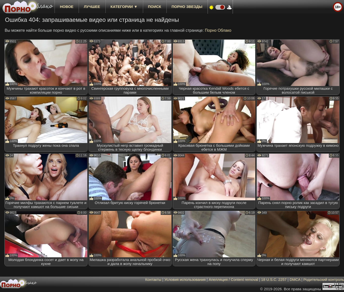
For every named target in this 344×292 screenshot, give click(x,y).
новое (66, 6)
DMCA (295, 279)
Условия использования (185, 279)
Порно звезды (187, 6)
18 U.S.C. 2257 (274, 279)
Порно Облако (218, 30)
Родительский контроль (323, 279)
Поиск (154, 6)
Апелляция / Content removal (233, 279)
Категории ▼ (124, 6)
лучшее (92, 6)
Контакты (153, 279)
